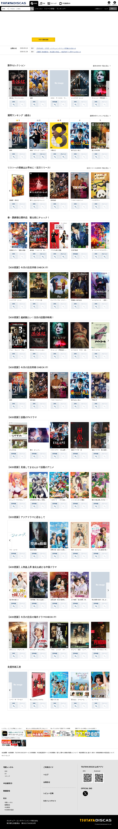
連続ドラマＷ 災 (76, 450)
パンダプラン (96, 200)
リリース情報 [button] (49, 9)
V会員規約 (11, 752)
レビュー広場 (48, 793)
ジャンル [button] (38, 9)
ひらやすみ (12, 450)
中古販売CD (66, 3)
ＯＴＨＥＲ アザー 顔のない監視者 (82, 350)
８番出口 (53, 150)
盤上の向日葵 (96, 150)
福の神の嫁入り (14, 600)
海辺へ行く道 (55, 699)
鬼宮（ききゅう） (76, 550)
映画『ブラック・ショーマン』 (39, 150)
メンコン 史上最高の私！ (100, 550)
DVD (35, 3)
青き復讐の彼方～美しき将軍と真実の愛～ (104, 600)
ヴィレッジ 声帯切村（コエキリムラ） (104, 98)
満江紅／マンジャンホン (16, 98)
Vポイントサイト (49, 801)
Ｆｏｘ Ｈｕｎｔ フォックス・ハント (21, 350)
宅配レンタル (9, 802)
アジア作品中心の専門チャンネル (11, 738)
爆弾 (10, 150)
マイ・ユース (13, 550)
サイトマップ (6, 755)
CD (44, 3)
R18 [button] (112, 8)
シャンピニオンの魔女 (77, 500)
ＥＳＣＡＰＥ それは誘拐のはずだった (62, 450)
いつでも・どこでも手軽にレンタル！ (12, 728)
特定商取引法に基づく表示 (87, 752)
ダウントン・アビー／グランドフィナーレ (22, 649)
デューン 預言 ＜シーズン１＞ (81, 649)
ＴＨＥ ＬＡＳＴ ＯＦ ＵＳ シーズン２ (64, 649)
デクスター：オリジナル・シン (39, 649)
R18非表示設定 (9, 810)
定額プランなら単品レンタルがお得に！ (86, 728)
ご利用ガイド (99, 9)
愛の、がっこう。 (35, 450)
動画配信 (6, 791)
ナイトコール (96, 350)
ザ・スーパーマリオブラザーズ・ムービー (104, 250)
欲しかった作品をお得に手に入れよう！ (37, 728)
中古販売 (7, 807)
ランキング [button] (61, 9)
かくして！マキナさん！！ (17, 500)
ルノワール (95, 699)
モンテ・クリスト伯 (36, 300)
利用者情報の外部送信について (105, 752)
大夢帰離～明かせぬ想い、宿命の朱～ (41, 600)
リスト (109, 4)
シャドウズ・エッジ (77, 98)
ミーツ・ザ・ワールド (16, 699)
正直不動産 (74, 250)
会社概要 (4, 752)
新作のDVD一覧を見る (101, 66)
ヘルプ (106, 9)
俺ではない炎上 (75, 150)
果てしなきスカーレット (37, 200)
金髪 (31, 98)
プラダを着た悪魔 (56, 250)
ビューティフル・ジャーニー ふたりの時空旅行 (65, 300)
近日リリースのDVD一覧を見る (98, 168)
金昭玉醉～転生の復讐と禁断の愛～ (61, 600)
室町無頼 (53, 200)
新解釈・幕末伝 (14, 200)
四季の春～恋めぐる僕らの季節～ (61, 550)
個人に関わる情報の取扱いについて (67, 752)
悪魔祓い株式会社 (76, 300)
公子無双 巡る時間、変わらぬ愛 (81, 600)
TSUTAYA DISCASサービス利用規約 (25, 752)
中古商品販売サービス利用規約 (46, 752)
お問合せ (46, 782)
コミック (54, 3)
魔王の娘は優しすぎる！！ (100, 500)
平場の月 (94, 400)
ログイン (114, 4)
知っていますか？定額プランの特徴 (60, 728)
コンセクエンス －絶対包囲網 (101, 300)
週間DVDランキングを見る (99, 116)
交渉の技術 (33, 550)
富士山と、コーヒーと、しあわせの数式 (83, 699)
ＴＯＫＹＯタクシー (77, 200)
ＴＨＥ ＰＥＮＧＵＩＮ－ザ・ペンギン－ (104, 649)
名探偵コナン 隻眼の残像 (17, 250)
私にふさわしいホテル (36, 699)
